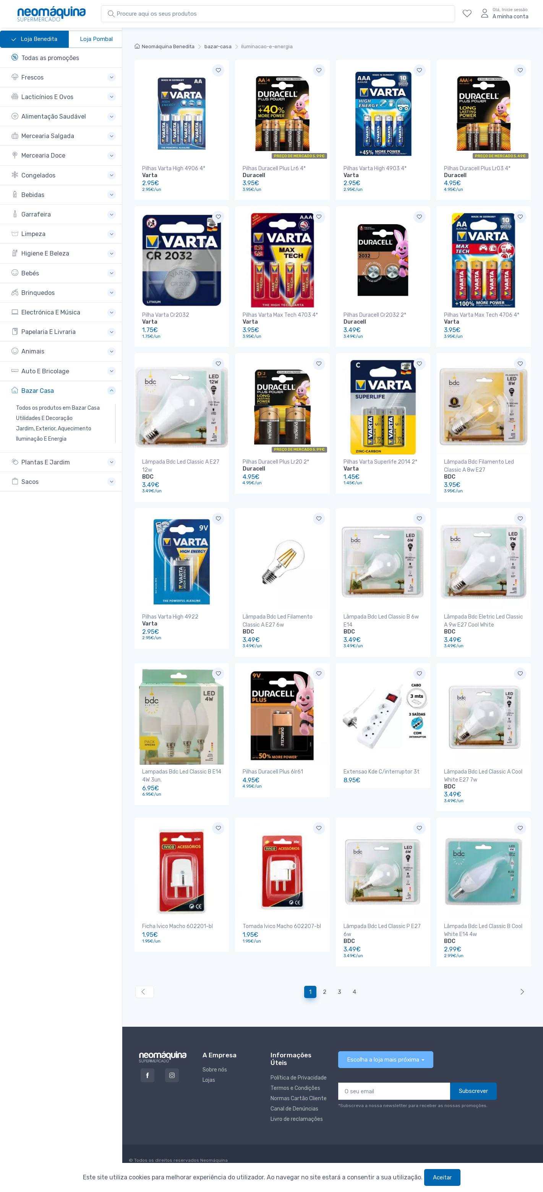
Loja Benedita (34, 39)
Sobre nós (215, 1070)
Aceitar (442, 1177)
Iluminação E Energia (41, 439)
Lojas (209, 1080)
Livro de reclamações (297, 1119)
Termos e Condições (295, 1088)
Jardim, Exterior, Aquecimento (53, 428)
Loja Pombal (96, 39)
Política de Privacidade (299, 1078)
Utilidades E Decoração (44, 418)
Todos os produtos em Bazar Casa (58, 408)
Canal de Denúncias (294, 1109)
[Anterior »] (520, 992)
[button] (63, 77)
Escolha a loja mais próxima (383, 1059)
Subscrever (473, 1091)
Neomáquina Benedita (165, 46)
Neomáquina (213, 1160)
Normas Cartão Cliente (299, 1098)
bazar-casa (218, 46)
